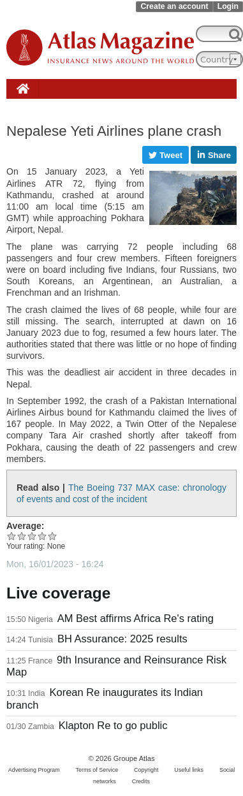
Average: (25, 526)
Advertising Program (34, 770)
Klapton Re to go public (113, 726)
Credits (141, 781)
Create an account (174, 6)
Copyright (146, 770)
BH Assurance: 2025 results (122, 639)
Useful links (188, 770)
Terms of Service (97, 770)
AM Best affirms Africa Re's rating (135, 618)
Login (228, 6)
